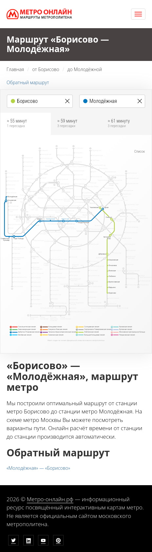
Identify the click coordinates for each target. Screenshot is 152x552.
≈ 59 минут (76, 123)
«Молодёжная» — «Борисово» (38, 468)
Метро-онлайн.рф (50, 499)
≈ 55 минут (25, 123)
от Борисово (45, 69)
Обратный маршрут (28, 82)
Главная (15, 69)
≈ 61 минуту (126, 123)
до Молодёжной (84, 69)
